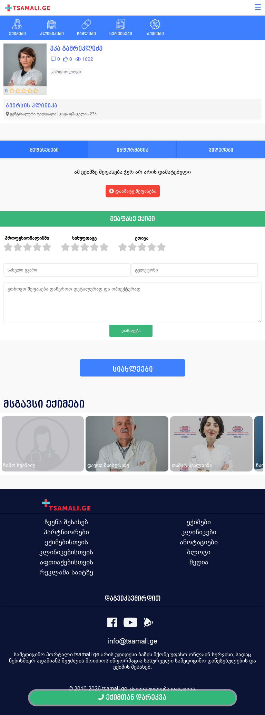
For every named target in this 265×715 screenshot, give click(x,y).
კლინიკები (198, 532)
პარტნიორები (66, 532)
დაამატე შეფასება (132, 191)
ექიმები (199, 522)
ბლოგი (198, 552)
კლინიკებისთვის (66, 552)
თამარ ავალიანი (192, 465)
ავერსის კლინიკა (32, 105)
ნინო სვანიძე (19, 465)
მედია (198, 562)
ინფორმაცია (132, 149)
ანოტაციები (199, 542)
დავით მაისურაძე (108, 465)
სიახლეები (133, 369)
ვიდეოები (221, 149)
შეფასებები (44, 149)
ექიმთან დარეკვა (132, 697)
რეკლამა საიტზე (66, 572)
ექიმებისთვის (66, 542)
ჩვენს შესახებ (66, 522)
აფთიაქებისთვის (66, 562)
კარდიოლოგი (66, 71)
